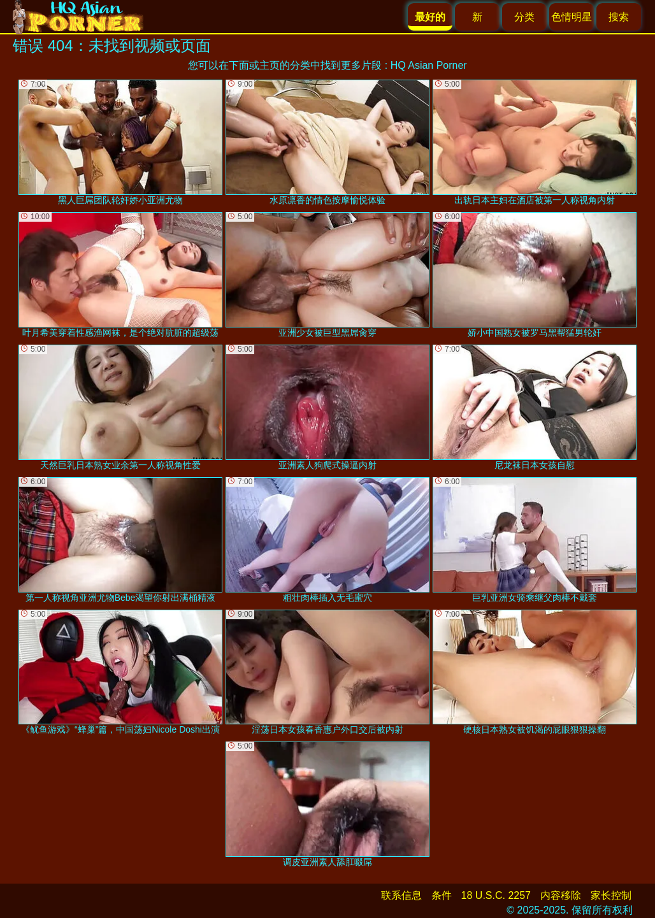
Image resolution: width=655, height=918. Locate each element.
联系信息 (401, 895)
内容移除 (560, 895)
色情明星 (571, 16)
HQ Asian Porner (429, 65)
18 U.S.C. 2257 (496, 895)
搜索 (618, 16)
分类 (524, 16)
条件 (441, 895)
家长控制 (611, 895)
